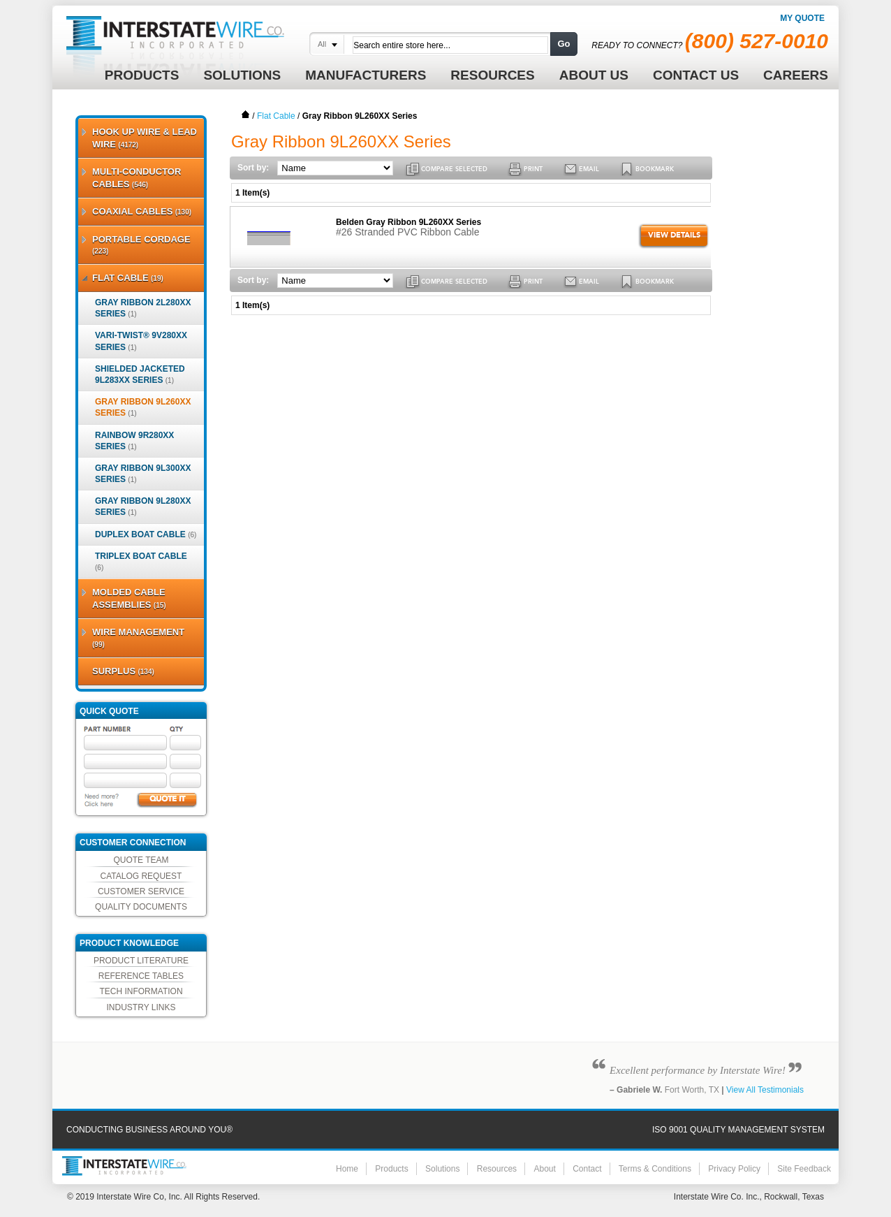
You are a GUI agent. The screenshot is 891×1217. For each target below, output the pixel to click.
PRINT (533, 169)
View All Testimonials (765, 1090)
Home (246, 114)
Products (391, 1169)
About (544, 1169)
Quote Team (140, 860)
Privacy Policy (734, 1169)
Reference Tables (141, 976)
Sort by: (253, 168)
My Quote (802, 18)
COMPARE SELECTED (454, 169)
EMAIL (589, 169)
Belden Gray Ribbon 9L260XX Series (408, 222)
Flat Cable (276, 116)
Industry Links (141, 1007)
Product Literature (141, 960)
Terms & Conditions (655, 1169)
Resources (497, 1169)
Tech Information (140, 991)
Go (563, 43)
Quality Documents (141, 907)
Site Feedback (804, 1169)
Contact (587, 1169)
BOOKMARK (654, 169)
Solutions (442, 1169)
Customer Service (141, 891)
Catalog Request (141, 876)
